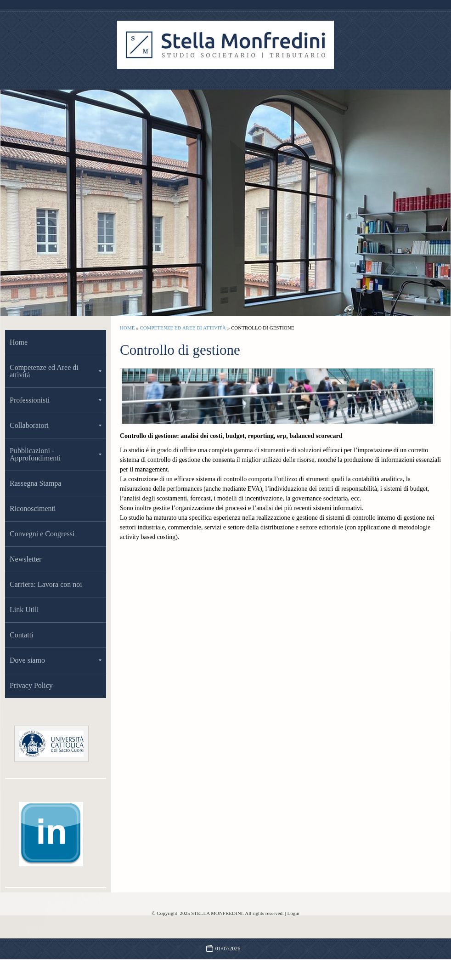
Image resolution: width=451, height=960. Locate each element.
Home (127, 327)
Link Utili (24, 609)
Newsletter (25, 559)
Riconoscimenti (33, 508)
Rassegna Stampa (35, 483)
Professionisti (55, 400)
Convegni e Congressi (42, 534)
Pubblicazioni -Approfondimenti (55, 454)
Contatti (22, 635)
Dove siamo (55, 660)
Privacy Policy (31, 685)
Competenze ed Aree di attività (183, 327)
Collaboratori (55, 425)
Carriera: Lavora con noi (46, 584)
